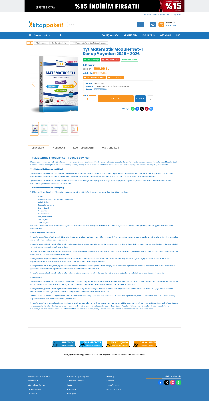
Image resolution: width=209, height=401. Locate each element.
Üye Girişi (110, 376)
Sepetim (110, 380)
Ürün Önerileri (110, 147)
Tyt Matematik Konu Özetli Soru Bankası (90, 43)
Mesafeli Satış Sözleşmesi (39, 376)
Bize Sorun (164, 14)
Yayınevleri (147, 14)
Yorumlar (59, 147)
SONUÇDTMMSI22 (99, 73)
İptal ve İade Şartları (36, 385)
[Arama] (140, 24)
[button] (33, 84)
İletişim (156, 14)
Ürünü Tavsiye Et (115, 77)
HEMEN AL (140, 98)
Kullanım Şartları (34, 389)
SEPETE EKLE (116, 98)
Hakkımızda (33, 380)
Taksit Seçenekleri (83, 147)
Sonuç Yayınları (99, 83)
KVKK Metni (32, 393)
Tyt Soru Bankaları (59, 43)
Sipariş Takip (175, 14)
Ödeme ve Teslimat (75, 380)
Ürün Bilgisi (38, 147)
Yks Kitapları (41, 43)
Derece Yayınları (113, 389)
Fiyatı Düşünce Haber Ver (94, 77)
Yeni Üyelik (71, 393)
